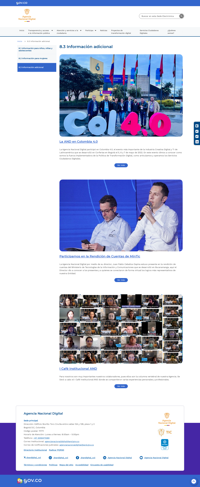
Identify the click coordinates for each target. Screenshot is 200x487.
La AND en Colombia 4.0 (78, 141)
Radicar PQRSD (56, 450)
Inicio (21, 30)
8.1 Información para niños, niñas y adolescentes (35, 49)
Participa (89, 30)
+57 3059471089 (41, 438)
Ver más (121, 165)
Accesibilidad (81, 465)
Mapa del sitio (66, 465)
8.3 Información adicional (31, 67)
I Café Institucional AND (78, 368)
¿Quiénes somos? (172, 31)
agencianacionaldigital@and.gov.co (62, 441)
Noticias (103, 30)
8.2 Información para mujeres (33, 58)
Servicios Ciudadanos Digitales (149, 31)
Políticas (53, 465)
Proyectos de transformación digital (121, 31)
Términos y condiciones (35, 465)
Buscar (181, 16)
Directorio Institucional (35, 450)
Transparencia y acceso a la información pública (39, 31)
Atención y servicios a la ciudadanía (67, 31)
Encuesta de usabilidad (101, 465)
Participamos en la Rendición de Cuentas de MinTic (99, 256)
